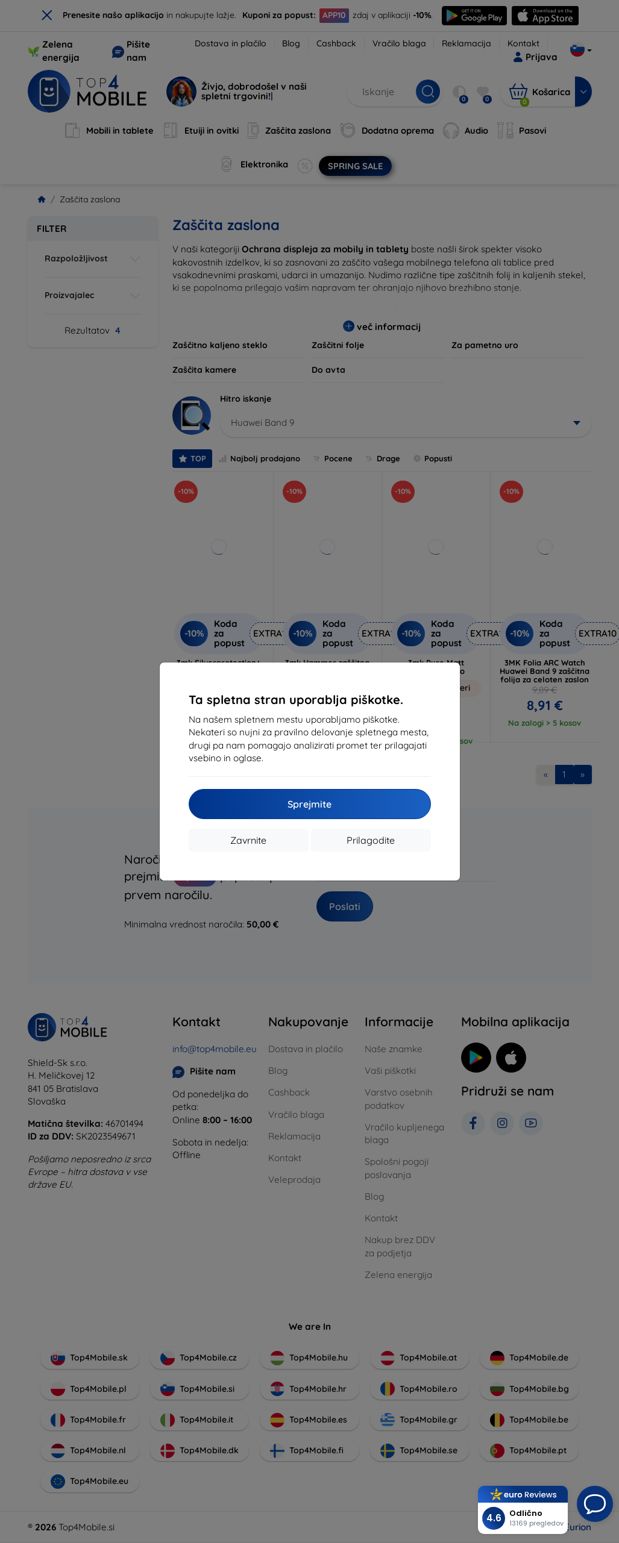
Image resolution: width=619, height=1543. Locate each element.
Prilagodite (371, 840)
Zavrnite (248, 840)
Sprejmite (309, 804)
